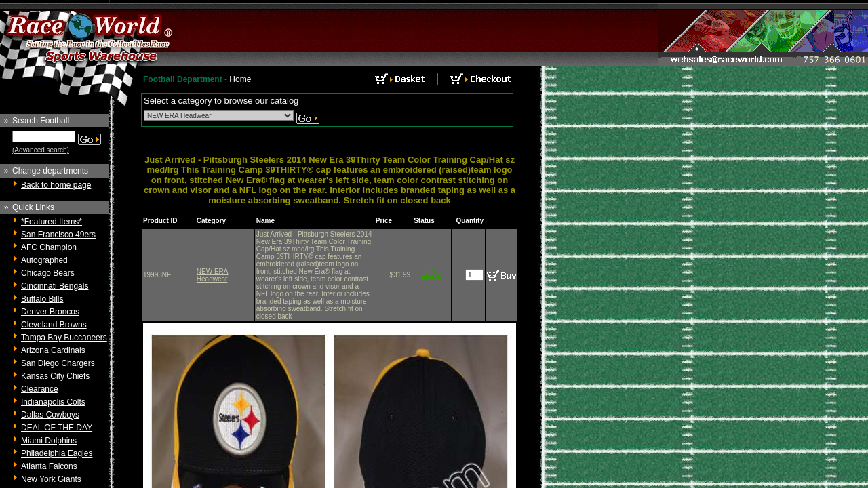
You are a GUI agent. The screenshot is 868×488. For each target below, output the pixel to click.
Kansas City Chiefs (55, 376)
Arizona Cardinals (53, 350)
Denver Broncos (50, 312)
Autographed (44, 260)
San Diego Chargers (58, 363)
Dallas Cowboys (50, 415)
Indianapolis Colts (53, 402)
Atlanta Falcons (49, 466)
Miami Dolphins (49, 440)
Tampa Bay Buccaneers (64, 337)
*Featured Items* (51, 221)
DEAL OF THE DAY (56, 427)
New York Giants (51, 479)
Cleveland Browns (54, 324)
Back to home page (56, 185)
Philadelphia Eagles (56, 453)
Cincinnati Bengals (54, 286)
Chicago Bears (48, 273)
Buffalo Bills (42, 299)
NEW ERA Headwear (213, 275)
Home (240, 79)
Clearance (39, 389)
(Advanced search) (40, 150)
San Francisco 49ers (58, 234)
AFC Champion (49, 247)
